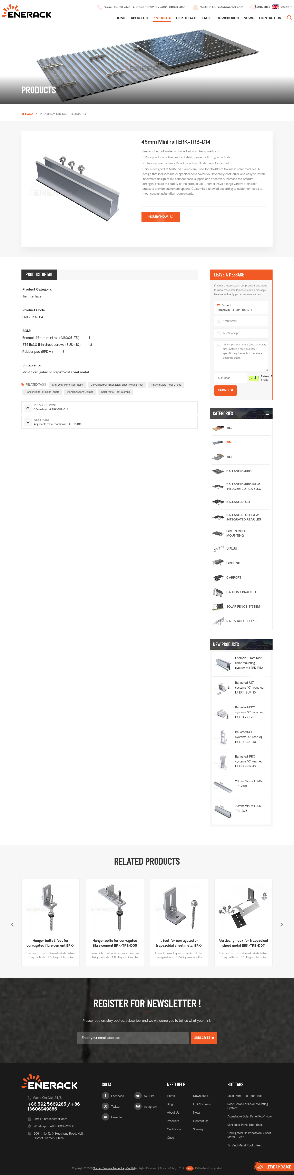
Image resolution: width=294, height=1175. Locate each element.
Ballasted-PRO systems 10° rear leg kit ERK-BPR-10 (249, 761)
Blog (170, 1104)
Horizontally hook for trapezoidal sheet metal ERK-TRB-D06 (50, 943)
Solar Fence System (243, 606)
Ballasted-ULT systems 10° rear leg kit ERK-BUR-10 (249, 737)
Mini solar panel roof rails (67, 385)
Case (207, 18)
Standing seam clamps (80, 392)
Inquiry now (158, 217)
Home (121, 18)
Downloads (227, 18)
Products (162, 18)
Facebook (117, 1096)
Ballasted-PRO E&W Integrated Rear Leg (243, 487)
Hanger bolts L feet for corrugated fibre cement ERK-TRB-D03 (114, 943)
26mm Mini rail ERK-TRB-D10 (249, 784)
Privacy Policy (168, 1168)
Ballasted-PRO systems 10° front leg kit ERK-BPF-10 (249, 712)
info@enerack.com (230, 7)
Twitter (115, 1106)
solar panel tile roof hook (244, 1096)
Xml (181, 1168)
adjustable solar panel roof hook (249, 1116)
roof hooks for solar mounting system (247, 1106)
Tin (40, 114)
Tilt (229, 457)
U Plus (231, 548)
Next (282, 925)
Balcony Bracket (241, 592)
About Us (139, 18)
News (249, 18)
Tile (229, 428)
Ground (233, 563)
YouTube (149, 1096)
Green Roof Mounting (236, 533)
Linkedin (116, 1117)
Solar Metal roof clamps (115, 392)
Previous (12, 925)
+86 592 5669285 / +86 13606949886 (159, 7)
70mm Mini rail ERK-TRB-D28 (249, 809)
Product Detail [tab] (39, 274)
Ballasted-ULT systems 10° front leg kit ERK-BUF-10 (249, 687)
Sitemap (198, 1129)
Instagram (150, 1106)
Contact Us (270, 18)
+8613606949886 (62, 1126)
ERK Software (202, 1104)
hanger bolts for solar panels (42, 392)
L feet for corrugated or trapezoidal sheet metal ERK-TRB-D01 (243, 943)
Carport (233, 577)
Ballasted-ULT (238, 502)
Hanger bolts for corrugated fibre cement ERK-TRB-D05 (178, 943)
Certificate (186, 18)
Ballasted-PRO (239, 471)
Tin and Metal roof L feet (166, 385)
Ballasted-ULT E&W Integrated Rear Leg (243, 517)
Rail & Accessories (242, 621)
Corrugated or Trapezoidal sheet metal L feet (117, 385)
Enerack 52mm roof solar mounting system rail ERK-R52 (249, 663)
